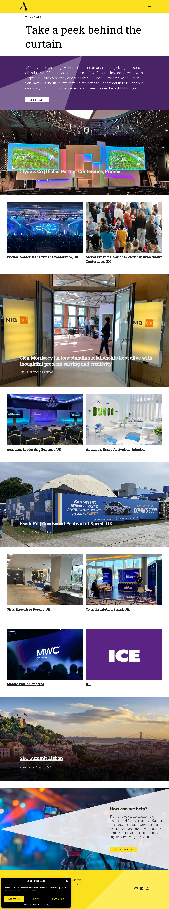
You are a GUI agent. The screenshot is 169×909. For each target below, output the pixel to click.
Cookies (76, 884)
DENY (36, 899)
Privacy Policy (43, 904)
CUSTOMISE (58, 899)
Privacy (76, 879)
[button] (66, 881)
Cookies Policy (29, 904)
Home (28, 17)
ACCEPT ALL (14, 899)
